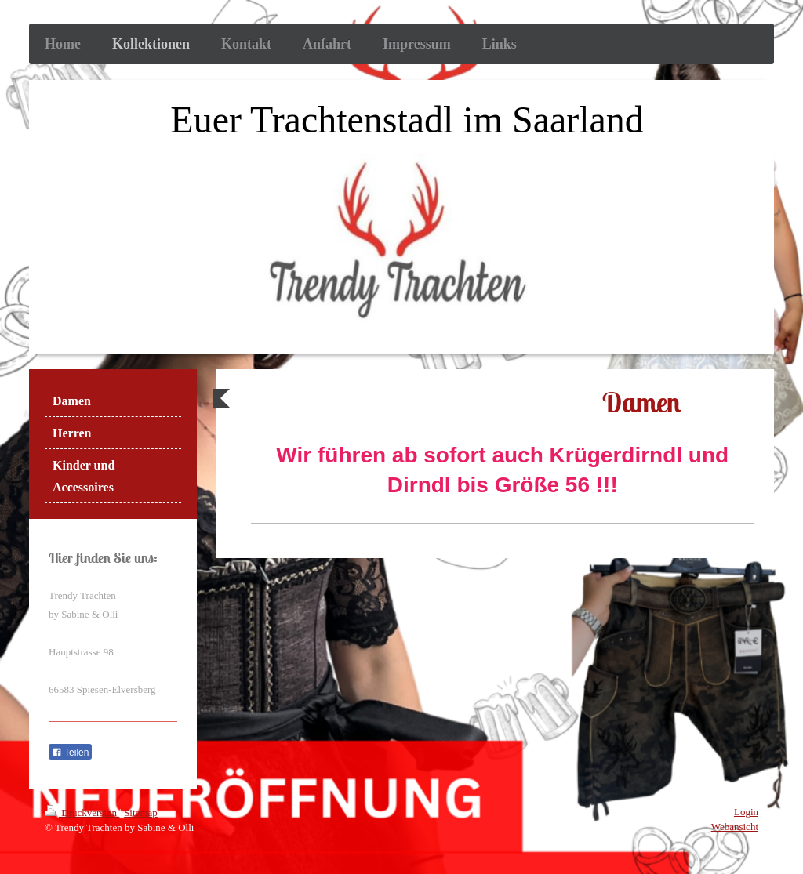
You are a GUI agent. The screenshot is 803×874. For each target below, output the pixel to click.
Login (746, 812)
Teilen (70, 752)
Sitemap (141, 812)
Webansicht (734, 826)
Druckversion (82, 812)
